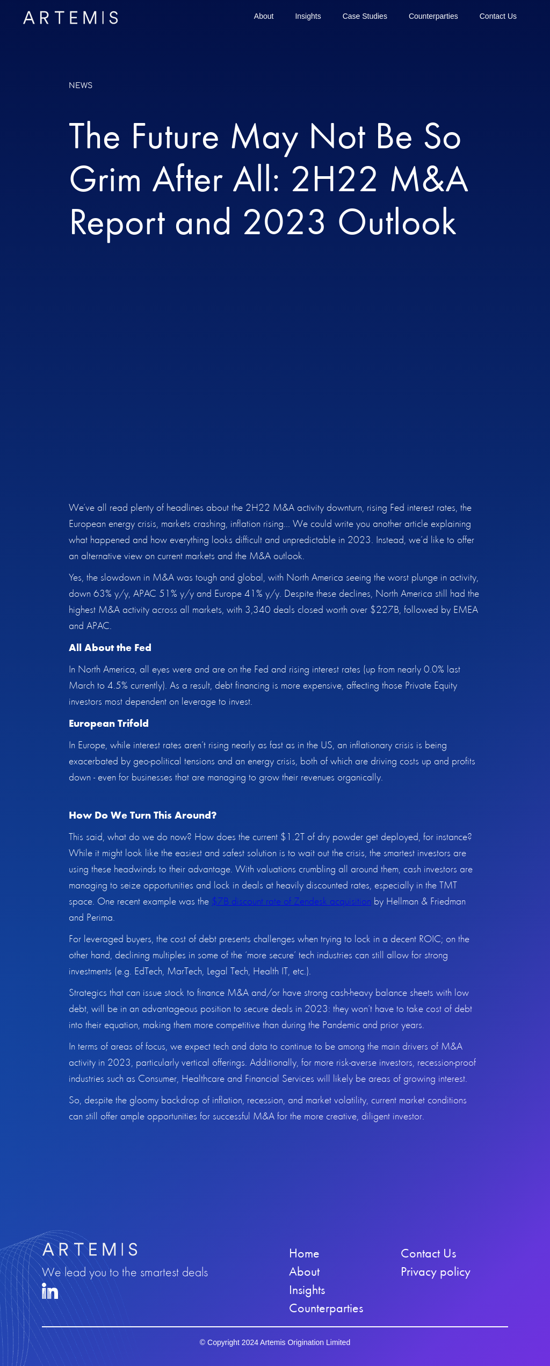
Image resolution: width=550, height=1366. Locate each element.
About (264, 16)
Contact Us (498, 16)
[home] (70, 17)
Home (304, 1253)
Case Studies (365, 16)
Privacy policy (436, 1271)
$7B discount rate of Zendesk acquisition (291, 901)
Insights (308, 16)
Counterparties (433, 16)
